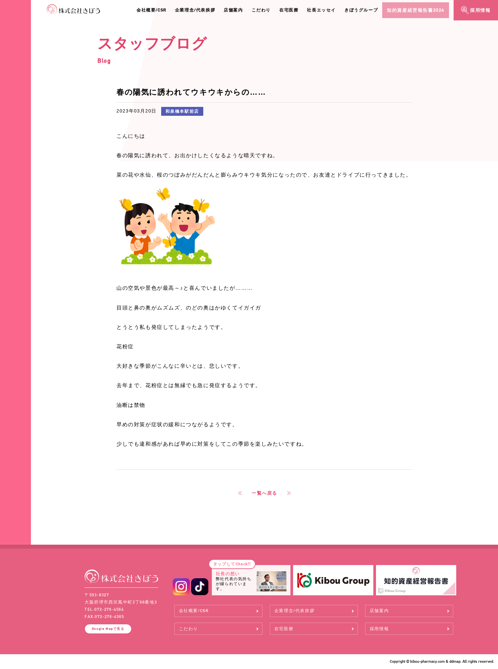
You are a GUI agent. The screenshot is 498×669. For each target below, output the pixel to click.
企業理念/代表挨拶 (195, 10)
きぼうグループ (361, 10)
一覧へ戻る (264, 493)
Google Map (108, 629)
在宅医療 (288, 10)
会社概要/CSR (151, 10)
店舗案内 (233, 10)
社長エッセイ (321, 10)
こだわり (261, 10)
